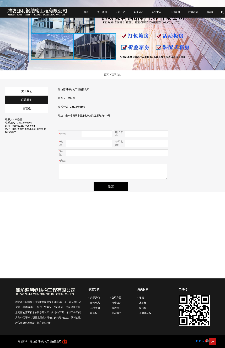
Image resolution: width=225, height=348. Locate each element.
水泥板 (142, 302)
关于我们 (102, 12)
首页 (86, 12)
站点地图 (116, 313)
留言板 (210, 12)
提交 (111, 186)
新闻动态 (138, 12)
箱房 (141, 297)
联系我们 (193, 12)
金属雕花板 (145, 313)
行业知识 (157, 12)
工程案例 (175, 12)
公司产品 (120, 12)
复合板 (142, 308)
